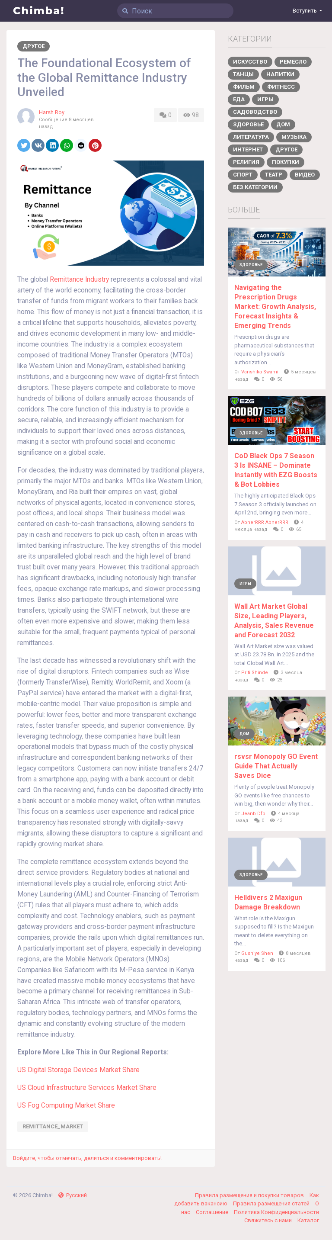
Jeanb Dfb (253, 813)
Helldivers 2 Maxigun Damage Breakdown (268, 902)
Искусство (250, 61)
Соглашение (213, 1212)
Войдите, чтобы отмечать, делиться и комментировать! (87, 1158)
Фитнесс (281, 87)
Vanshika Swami (259, 372)
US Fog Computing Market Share (66, 1105)
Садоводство (255, 112)
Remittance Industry (79, 279)
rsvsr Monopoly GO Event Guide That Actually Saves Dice (276, 766)
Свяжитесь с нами (268, 1220)
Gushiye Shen (257, 953)
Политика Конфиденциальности (276, 1212)
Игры (265, 99)
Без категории (255, 187)
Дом (283, 124)
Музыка (293, 137)
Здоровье (248, 124)
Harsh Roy (51, 112)
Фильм (244, 87)
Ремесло (293, 61)
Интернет (248, 149)
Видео (305, 174)
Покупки (285, 162)
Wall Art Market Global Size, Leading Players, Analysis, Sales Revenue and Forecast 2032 (274, 620)
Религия (246, 162)
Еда (239, 99)
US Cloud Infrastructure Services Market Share (86, 1088)
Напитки (280, 74)
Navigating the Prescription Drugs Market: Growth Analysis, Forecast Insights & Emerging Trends (275, 306)
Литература (251, 137)
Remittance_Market (52, 1126)
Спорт (242, 174)
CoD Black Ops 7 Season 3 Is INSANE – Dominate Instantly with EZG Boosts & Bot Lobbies (275, 470)
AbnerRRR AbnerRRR (264, 522)
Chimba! (39, 10)
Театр (273, 174)
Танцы (243, 74)
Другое (33, 46)
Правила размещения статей (272, 1203)
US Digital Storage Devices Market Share (78, 1070)
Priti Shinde (254, 672)
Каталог (308, 1220)
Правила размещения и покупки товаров (250, 1195)
